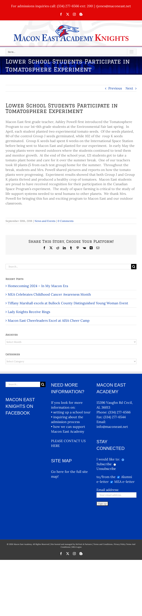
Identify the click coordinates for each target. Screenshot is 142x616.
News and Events (45, 221)
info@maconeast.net (112, 426)
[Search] (133, 266)
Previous (115, 88)
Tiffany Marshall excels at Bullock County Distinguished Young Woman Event (68, 303)
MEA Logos (77, 524)
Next (129, 88)
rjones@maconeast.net (113, 6)
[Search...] (68, 266)
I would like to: (109, 459)
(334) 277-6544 (115, 417)
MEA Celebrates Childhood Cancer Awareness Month (49, 294)
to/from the (106, 477)
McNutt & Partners (84, 521)
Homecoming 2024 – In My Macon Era (38, 286)
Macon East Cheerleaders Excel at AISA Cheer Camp (48, 320)
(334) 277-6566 (119, 412)
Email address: (108, 490)
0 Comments (65, 221)
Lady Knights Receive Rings (29, 312)
